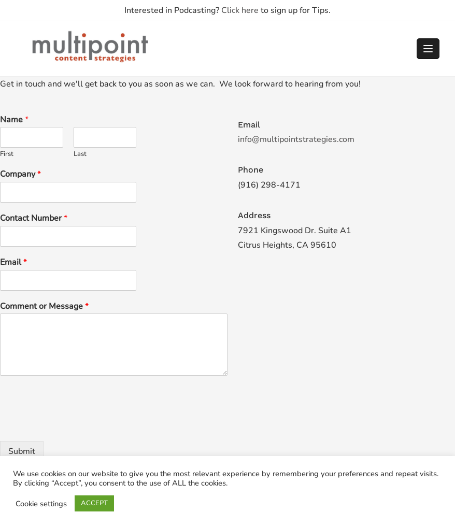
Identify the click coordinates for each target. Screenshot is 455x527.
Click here (240, 10)
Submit (21, 451)
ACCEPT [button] (94, 503)
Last (80, 154)
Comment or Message (44, 306)
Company (20, 174)
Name (14, 120)
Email (13, 262)
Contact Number (33, 218)
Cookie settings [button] (41, 503)
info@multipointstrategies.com (296, 139)
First (6, 154)
